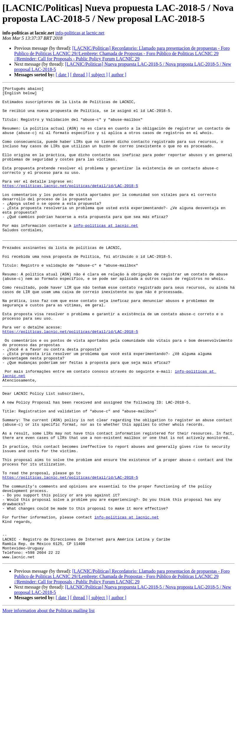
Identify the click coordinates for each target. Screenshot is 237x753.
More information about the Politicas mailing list (48, 705)
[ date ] (62, 74)
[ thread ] (79, 74)
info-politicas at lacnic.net (80, 32)
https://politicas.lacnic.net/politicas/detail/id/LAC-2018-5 (70, 206)
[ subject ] (98, 74)
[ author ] (117, 74)
